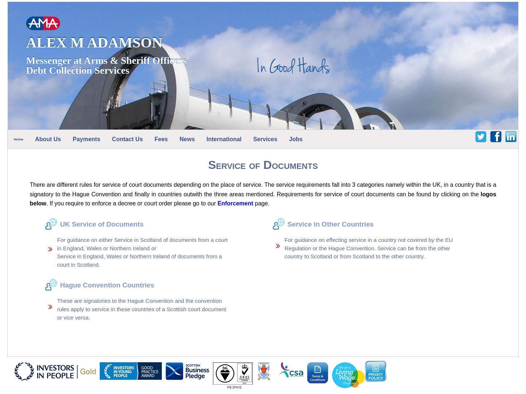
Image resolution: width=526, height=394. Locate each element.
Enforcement (236, 203)
